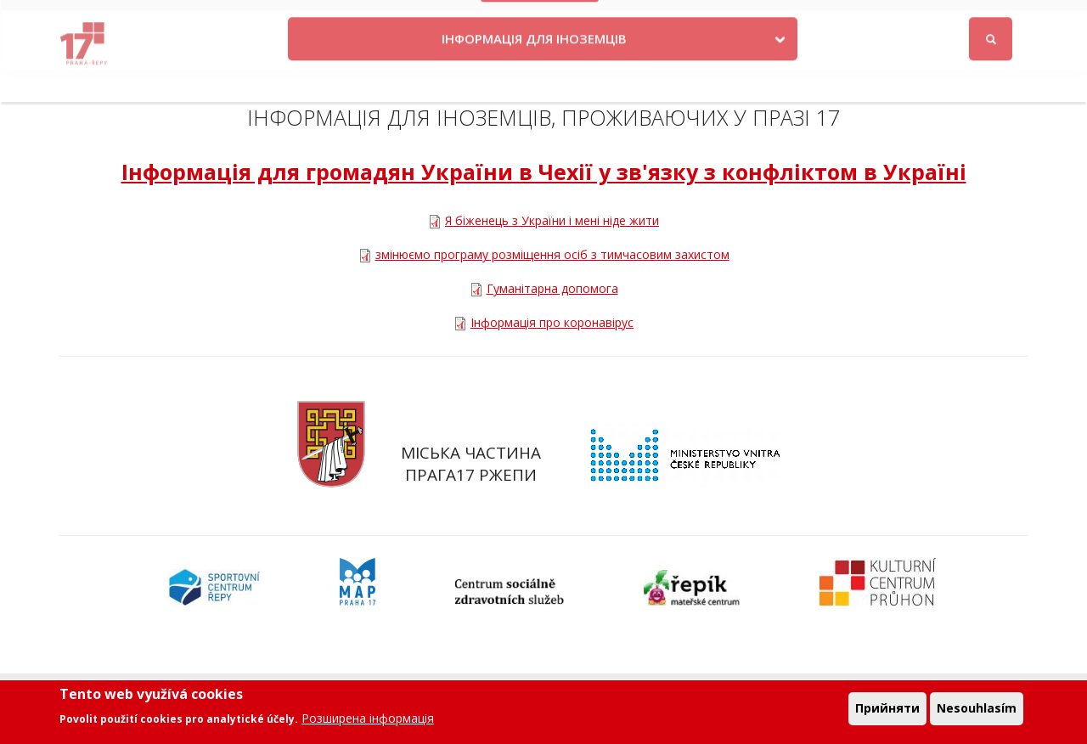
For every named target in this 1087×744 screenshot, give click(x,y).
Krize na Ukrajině (540, 19)
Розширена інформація (367, 721)
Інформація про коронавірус (552, 322)
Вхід (1012, 20)
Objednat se (725, 19)
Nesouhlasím (977, 710)
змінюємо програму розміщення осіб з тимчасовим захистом (552, 254)
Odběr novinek (821, 19)
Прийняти (887, 710)
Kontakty (645, 19)
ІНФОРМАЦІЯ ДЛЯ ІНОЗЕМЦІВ (534, 70)
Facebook (936, 19)
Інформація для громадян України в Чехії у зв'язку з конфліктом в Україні (543, 171)
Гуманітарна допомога (552, 288)
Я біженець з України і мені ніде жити (552, 220)
